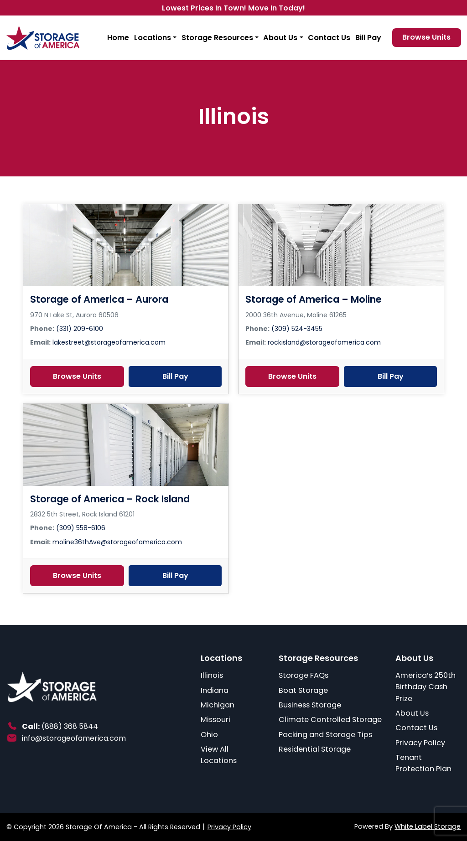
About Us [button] (280, 37)
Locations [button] (152, 37)
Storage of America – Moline (313, 299)
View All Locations (219, 755)
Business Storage (310, 705)
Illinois (212, 675)
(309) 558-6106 (80, 527)
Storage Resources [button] (217, 37)
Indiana (214, 690)
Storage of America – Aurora (99, 299)
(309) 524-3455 (296, 328)
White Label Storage (427, 826)
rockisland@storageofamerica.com (324, 342)
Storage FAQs (303, 675)
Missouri (215, 719)
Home (118, 37)
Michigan (217, 705)
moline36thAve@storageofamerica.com (117, 542)
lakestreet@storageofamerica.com (109, 342)
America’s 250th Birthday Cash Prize (425, 686)
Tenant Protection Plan (423, 763)
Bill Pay (368, 37)
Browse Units (77, 376)
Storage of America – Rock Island (110, 499)
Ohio (209, 734)
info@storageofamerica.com (74, 738)
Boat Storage (303, 690)
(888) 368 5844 (70, 726)
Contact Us (329, 37)
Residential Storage (315, 749)
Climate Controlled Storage (330, 719)
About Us (412, 713)
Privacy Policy (420, 743)
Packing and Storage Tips (325, 734)
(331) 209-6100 (79, 328)
